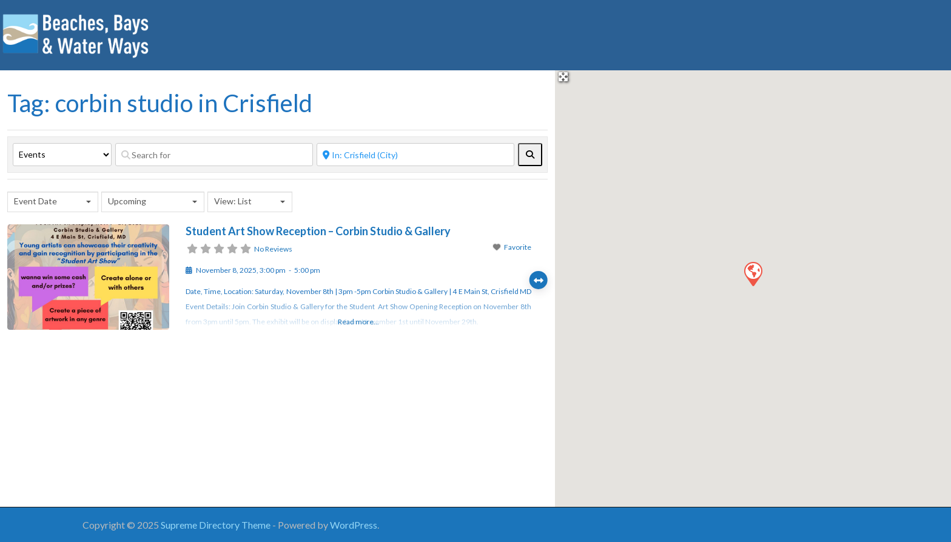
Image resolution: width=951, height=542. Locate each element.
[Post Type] (62, 154)
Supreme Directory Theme (216, 524)
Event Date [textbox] (35, 201)
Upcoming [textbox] (127, 201)
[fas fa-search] (530, 154)
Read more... (358, 321)
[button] (753, 273)
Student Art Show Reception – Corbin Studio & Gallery (318, 231)
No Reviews (273, 248)
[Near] (415, 154)
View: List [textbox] (233, 201)
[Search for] (214, 154)
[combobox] (52, 202)
